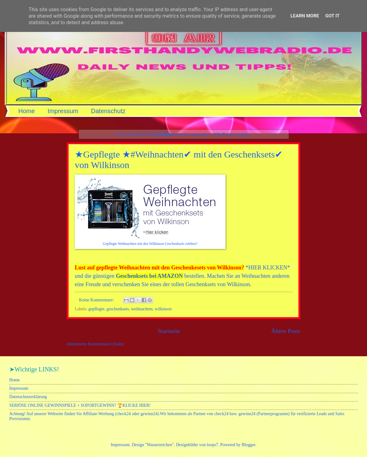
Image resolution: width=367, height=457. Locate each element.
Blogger (248, 444)
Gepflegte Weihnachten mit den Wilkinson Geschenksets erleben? (150, 244)
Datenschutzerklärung (28, 396)
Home (26, 111)
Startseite (169, 331)
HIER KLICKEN (267, 267)
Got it (332, 16)
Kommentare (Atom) (106, 344)
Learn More (304, 16)
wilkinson (163, 309)
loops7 (212, 444)
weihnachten (142, 309)
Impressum (62, 111)
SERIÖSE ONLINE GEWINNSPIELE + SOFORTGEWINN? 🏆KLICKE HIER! (79, 405)
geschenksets (117, 309)
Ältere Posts (285, 331)
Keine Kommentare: (97, 300)
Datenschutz (108, 111)
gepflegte (96, 309)
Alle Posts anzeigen (231, 134)
